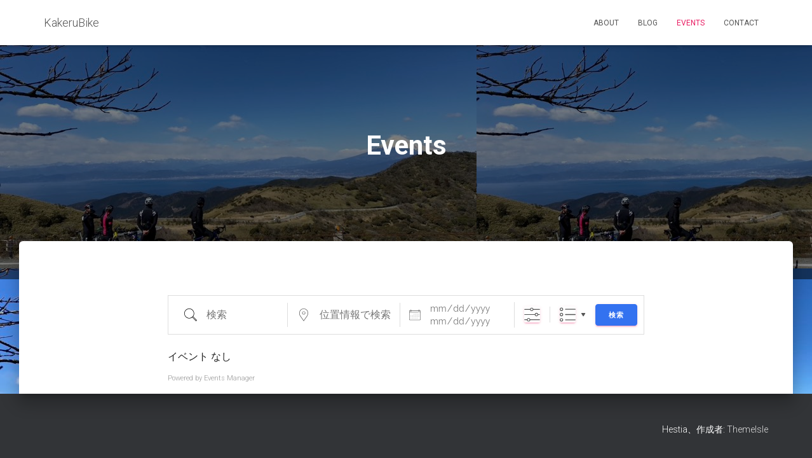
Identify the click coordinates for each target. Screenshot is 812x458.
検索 (616, 315)
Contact (741, 22)
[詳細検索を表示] (532, 315)
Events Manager (229, 378)
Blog (648, 22)
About (606, 22)
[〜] (464, 321)
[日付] (464, 308)
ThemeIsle (747, 429)
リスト (568, 315)
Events (691, 22)
